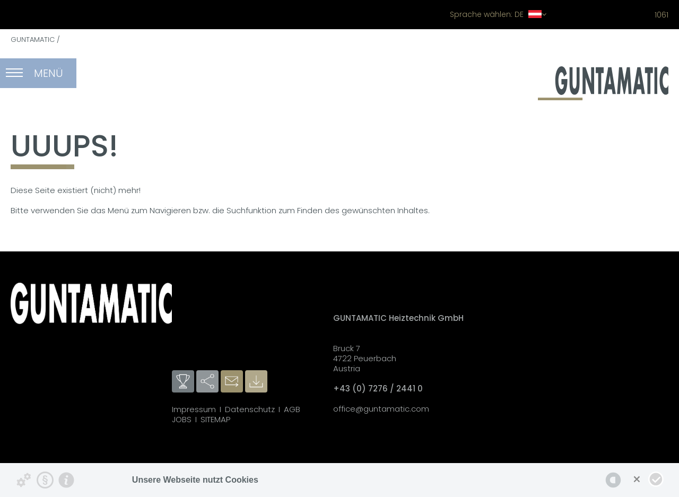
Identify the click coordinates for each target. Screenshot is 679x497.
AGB (292, 409)
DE (498, 14)
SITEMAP (215, 419)
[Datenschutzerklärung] (45, 480)
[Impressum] (66, 480)
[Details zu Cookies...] (23, 480)
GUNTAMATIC (33, 39)
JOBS (181, 419)
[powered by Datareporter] (613, 480)
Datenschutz (250, 409)
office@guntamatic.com (381, 408)
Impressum (194, 409)
